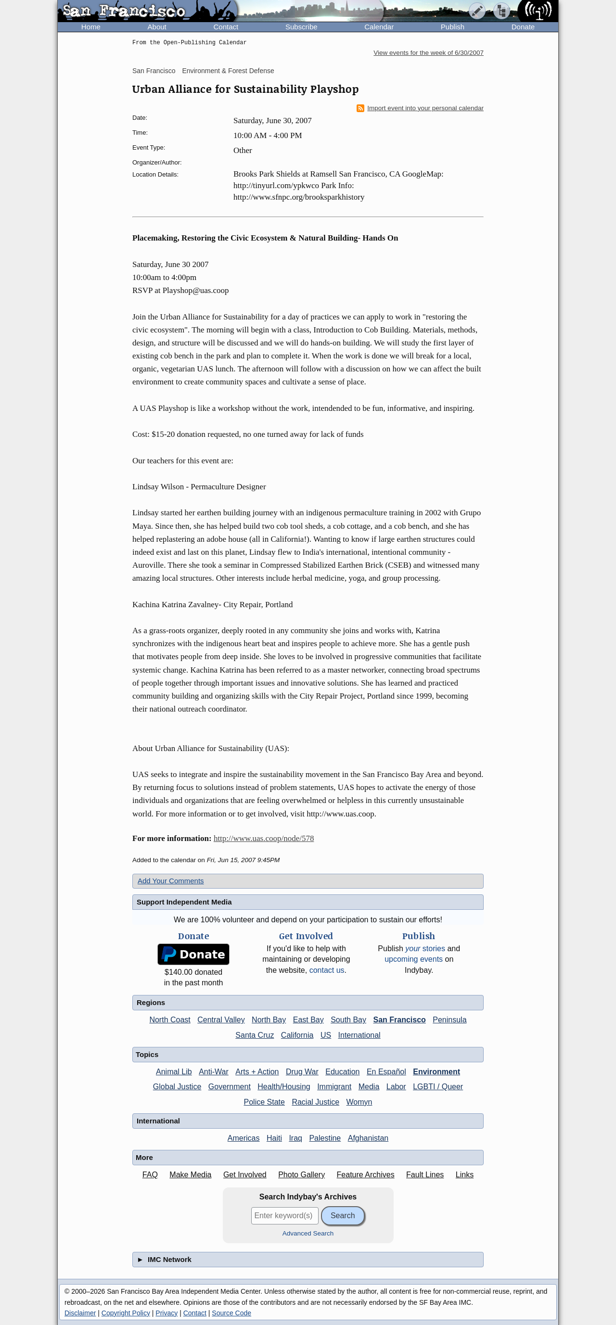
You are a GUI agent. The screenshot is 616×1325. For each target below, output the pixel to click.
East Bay (308, 1020)
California (297, 1035)
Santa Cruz (254, 1035)
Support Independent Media (184, 902)
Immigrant (334, 1087)
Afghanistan (368, 1138)
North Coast (169, 1020)
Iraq (295, 1138)
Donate (523, 27)
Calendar (379, 27)
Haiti (274, 1138)
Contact (225, 27)
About (157, 27)
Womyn (359, 1102)
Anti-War (214, 1072)
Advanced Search (308, 1233)
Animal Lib (174, 1072)
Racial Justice (315, 1102)
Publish (452, 27)
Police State (264, 1102)
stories (425, 948)
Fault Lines (425, 1175)
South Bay (348, 1020)
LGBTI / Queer (438, 1087)
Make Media (190, 1175)
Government (229, 1087)
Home (91, 27)
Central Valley (220, 1020)
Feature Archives (366, 1175)
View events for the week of (428, 52)
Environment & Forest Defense (228, 71)
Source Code (231, 1313)
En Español (386, 1072)
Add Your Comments (171, 881)
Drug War (302, 1072)
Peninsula (449, 1020)
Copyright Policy (126, 1313)
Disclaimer (80, 1313)
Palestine (325, 1138)
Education (342, 1072)
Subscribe (301, 27)
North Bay (269, 1020)
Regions (151, 1002)
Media (369, 1087)
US (326, 1035)
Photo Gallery (301, 1175)
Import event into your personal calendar (420, 108)
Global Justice (177, 1087)
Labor (396, 1087)
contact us (327, 970)
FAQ (150, 1175)
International (359, 1035)
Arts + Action (257, 1072)
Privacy (166, 1313)
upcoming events (414, 959)
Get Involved (245, 1175)
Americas (244, 1138)
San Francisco (153, 71)
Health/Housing (283, 1087)
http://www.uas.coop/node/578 (264, 838)
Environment (436, 1072)
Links (465, 1175)
